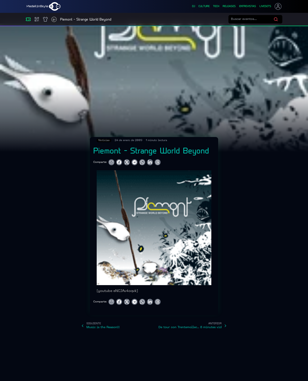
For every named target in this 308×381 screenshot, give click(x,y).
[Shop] (45, 19)
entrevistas (247, 6)
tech (216, 6)
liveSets (265, 6)
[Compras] (36, 19)
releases (229, 6)
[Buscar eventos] (252, 19)
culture (204, 6)
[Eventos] (28, 19)
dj (193, 6)
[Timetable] (54, 19)
